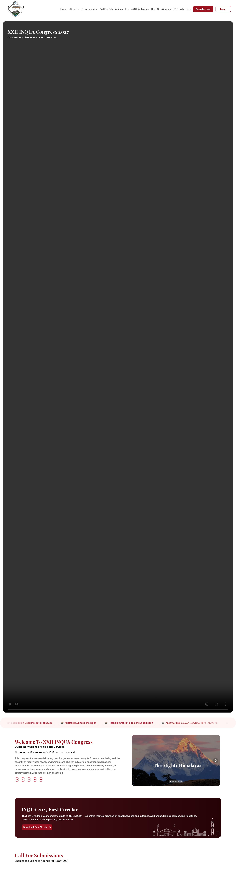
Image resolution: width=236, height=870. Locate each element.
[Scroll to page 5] (181, 781)
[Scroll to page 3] (175, 781)
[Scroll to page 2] (173, 781)
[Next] (215, 760)
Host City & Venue (161, 9)
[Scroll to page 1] (170, 781)
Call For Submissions (111, 9)
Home (63, 9)
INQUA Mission (182, 9)
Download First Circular (37, 827)
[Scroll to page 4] (178, 781)
